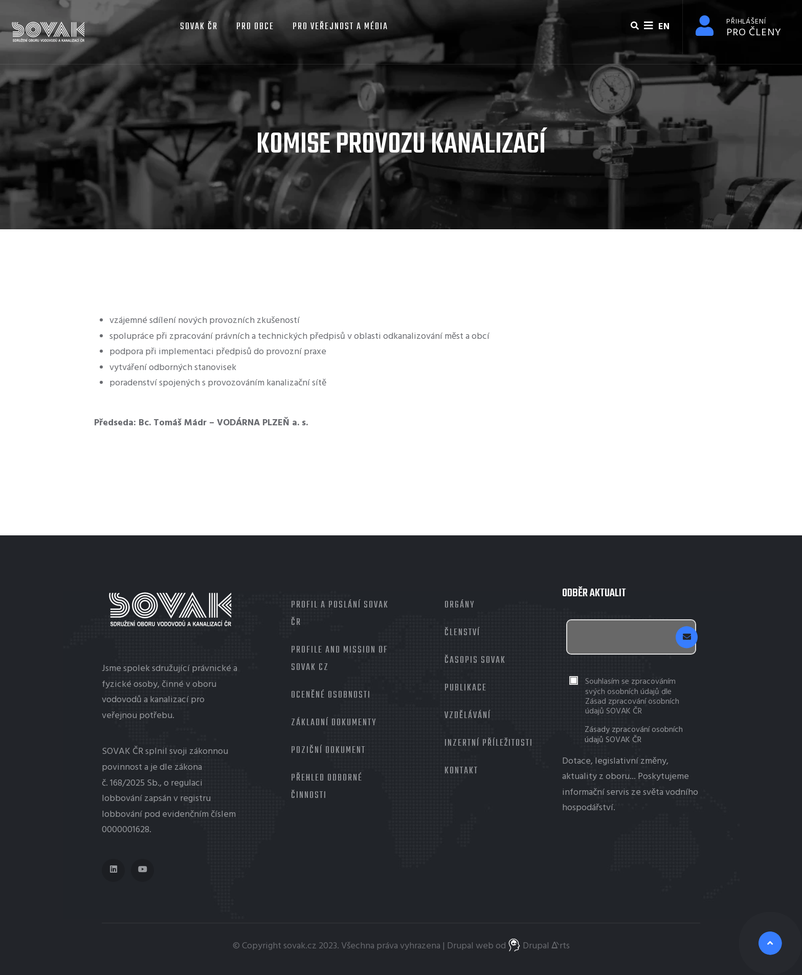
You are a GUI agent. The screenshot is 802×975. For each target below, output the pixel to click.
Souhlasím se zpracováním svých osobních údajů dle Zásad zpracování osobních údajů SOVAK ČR (632, 697)
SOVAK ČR (197, 26)
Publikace (465, 688)
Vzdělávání (467, 715)
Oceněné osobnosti (331, 695)
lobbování (122, 798)
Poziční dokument (328, 750)
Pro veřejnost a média (340, 26)
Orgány (459, 605)
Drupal (460, 946)
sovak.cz (300, 946)
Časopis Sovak (475, 660)
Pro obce (255, 26)
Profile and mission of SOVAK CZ (339, 659)
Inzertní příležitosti (488, 743)
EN (664, 26)
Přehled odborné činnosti (327, 787)
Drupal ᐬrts (539, 946)
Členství (462, 632)
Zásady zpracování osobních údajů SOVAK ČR (634, 735)
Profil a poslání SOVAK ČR (340, 614)
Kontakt (461, 771)
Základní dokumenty (333, 723)
